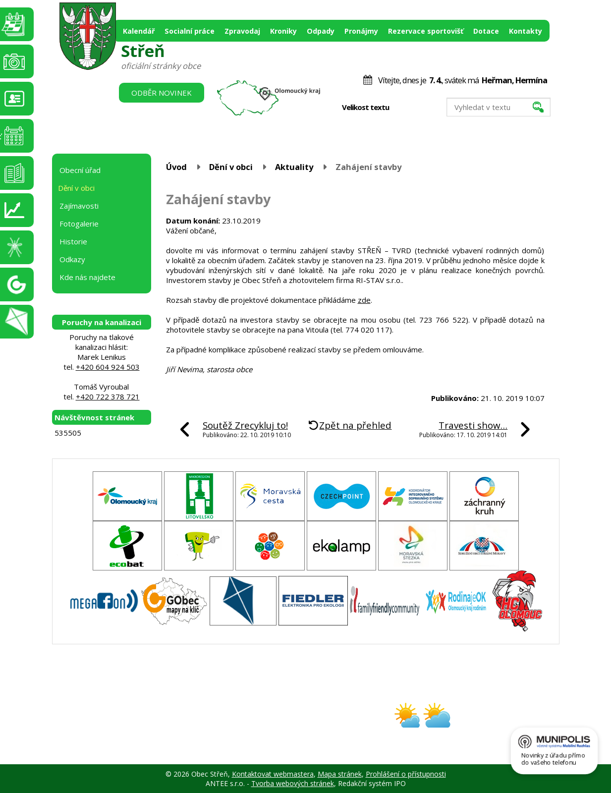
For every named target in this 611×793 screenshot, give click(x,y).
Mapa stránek (340, 774)
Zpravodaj (242, 31)
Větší (424, 107)
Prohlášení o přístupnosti (406, 774)
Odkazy (72, 259)
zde (364, 300)
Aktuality (294, 166)
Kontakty (525, 31)
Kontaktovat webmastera (273, 774)
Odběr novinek (161, 93)
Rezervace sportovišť (425, 31)
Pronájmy (361, 31)
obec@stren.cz (270, 724)
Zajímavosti (79, 206)
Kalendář (139, 31)
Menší (403, 107)
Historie (73, 241)
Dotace (486, 31)
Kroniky (283, 31)
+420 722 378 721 (108, 396)
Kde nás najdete (87, 277)
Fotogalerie (79, 223)
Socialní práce (190, 31)
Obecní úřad (80, 170)
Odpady (320, 31)
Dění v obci (231, 166)
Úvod (176, 166)
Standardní (413, 107)
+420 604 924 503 (108, 367)
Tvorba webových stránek (292, 783)
